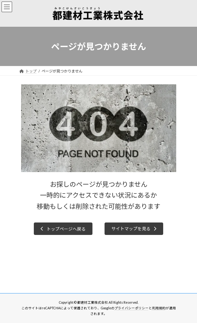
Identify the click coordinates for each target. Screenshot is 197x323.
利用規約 (159, 308)
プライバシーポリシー (131, 308)
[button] (63, 228)
